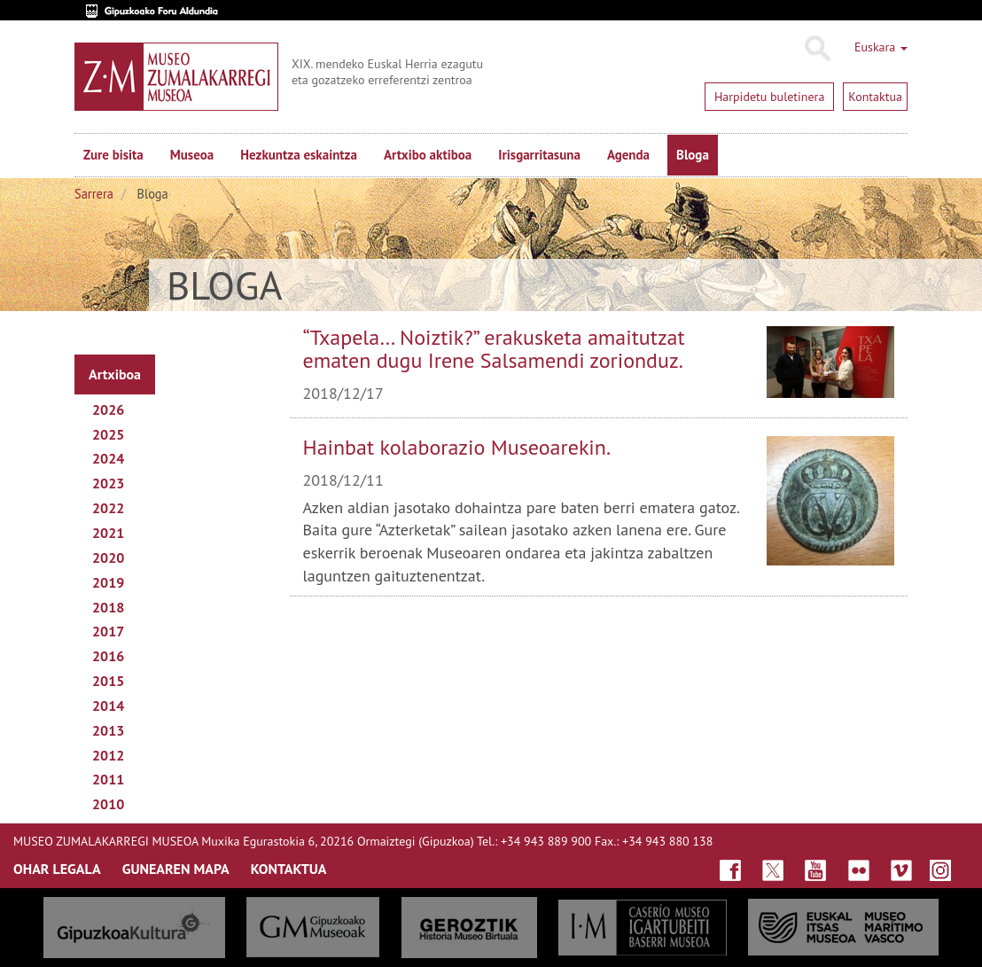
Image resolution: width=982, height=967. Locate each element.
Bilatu (816, 48)
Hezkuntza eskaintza (298, 154)
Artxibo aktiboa (428, 154)
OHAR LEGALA (57, 868)
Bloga (692, 154)
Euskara (881, 47)
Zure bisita (113, 154)
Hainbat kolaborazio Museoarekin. (457, 447)
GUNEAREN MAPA (176, 868)
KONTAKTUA (289, 868)
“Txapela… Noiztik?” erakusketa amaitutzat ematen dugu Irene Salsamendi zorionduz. (494, 349)
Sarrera (93, 193)
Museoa (192, 154)
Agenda (628, 154)
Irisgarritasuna (539, 154)
